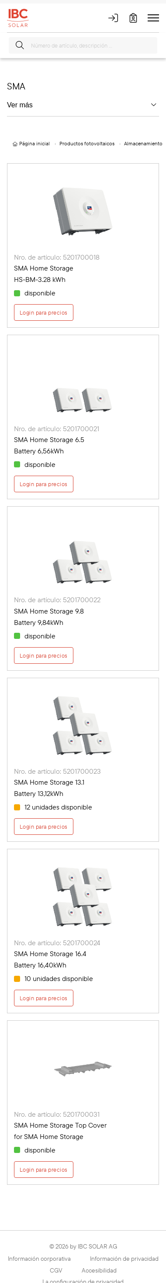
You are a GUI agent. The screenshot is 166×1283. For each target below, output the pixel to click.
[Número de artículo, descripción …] (83, 45)
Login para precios (44, 312)
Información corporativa (39, 1258)
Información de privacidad (124, 1258)
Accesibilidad (99, 1270)
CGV (56, 1270)
